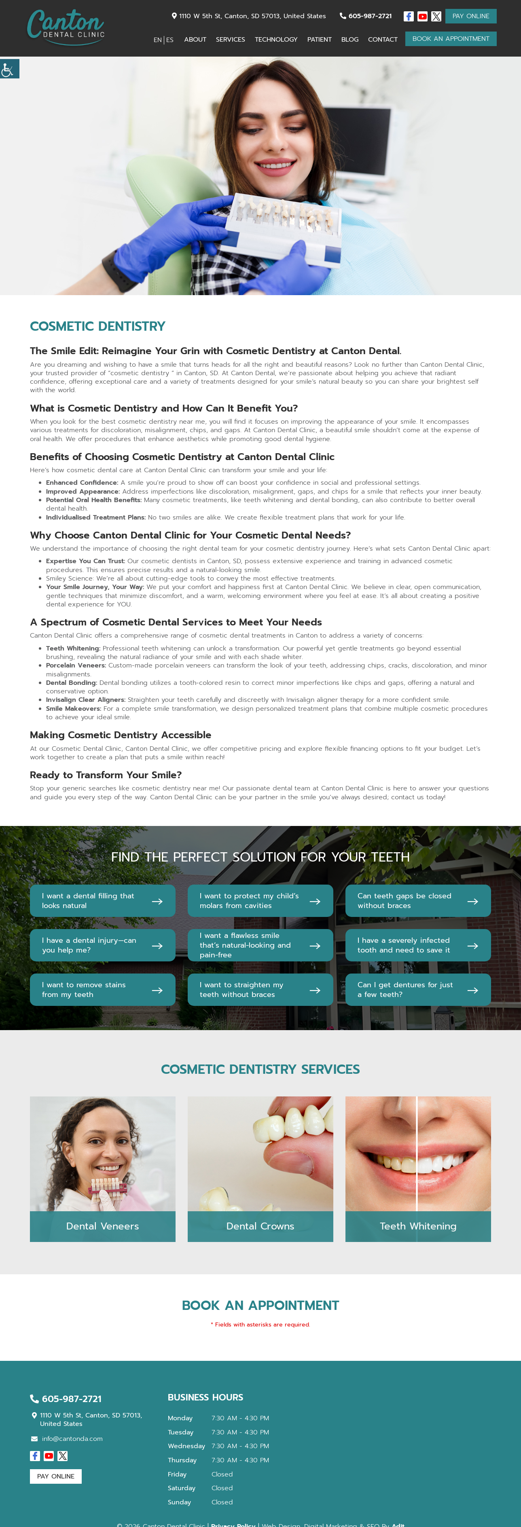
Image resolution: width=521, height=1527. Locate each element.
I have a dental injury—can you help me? (89, 945)
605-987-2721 (366, 16)
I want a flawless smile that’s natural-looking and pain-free (245, 945)
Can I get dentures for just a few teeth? (405, 989)
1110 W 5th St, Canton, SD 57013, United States (249, 16)
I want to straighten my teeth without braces (242, 989)
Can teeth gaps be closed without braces (404, 900)
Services (230, 39)
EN (158, 40)
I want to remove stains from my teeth (84, 989)
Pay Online (471, 16)
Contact (383, 39)
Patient (319, 39)
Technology (276, 39)
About (195, 39)
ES (170, 40)
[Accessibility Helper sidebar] (9, 68)
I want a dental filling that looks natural (88, 900)
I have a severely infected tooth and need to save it (404, 945)
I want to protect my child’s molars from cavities (249, 900)
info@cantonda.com (67, 1439)
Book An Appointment (451, 39)
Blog (349, 39)
